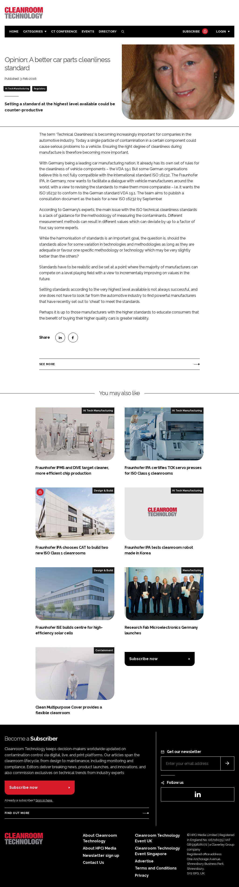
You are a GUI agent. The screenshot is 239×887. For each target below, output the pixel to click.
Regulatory (39, 88)
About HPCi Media (99, 848)
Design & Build (103, 490)
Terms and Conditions (156, 868)
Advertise (144, 861)
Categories (33, 31)
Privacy (142, 875)
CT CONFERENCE (64, 31)
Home (13, 31)
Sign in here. (44, 800)
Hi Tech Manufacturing (17, 88)
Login (221, 31)
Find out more (17, 813)
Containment (104, 650)
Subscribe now (143, 659)
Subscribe (195, 31)
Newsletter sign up (101, 855)
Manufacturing (192, 570)
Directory (107, 31)
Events (88, 31)
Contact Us (93, 862)
